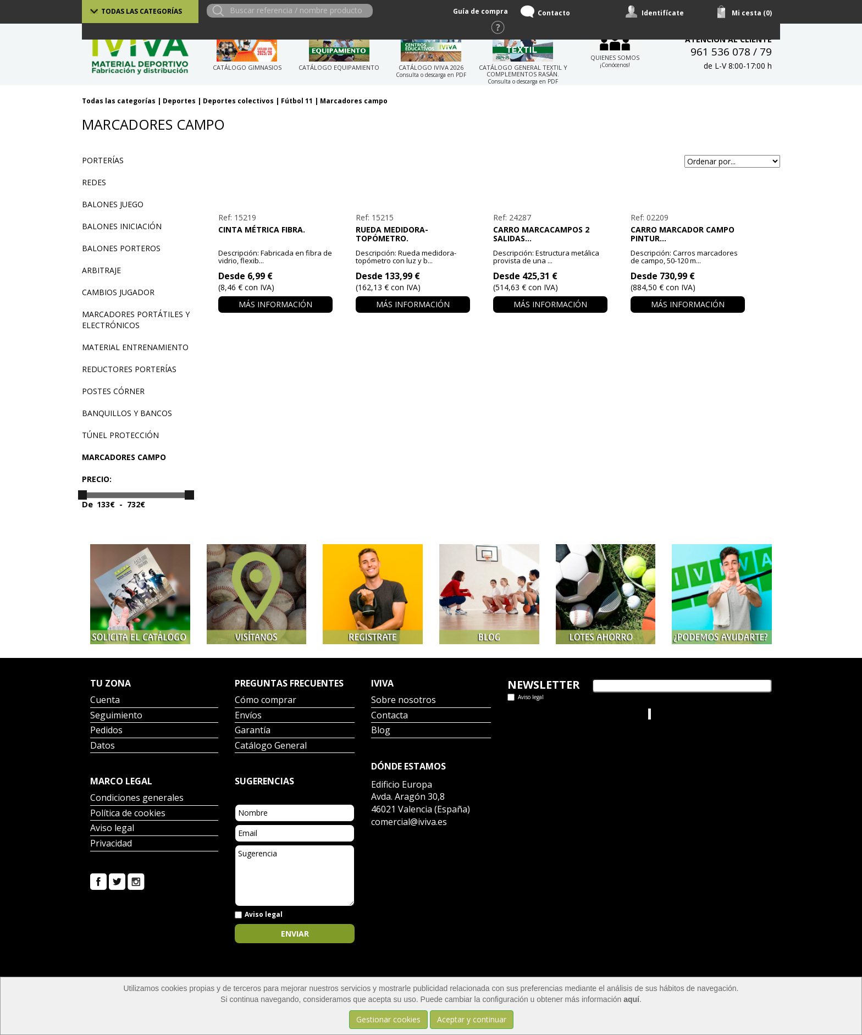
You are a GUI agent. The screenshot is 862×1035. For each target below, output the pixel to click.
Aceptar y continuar (471, 1019)
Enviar (295, 933)
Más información (275, 304)
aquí (631, 999)
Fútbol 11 (297, 101)
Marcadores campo (354, 101)
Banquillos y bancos (127, 413)
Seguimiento (116, 716)
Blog (380, 731)
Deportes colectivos (238, 101)
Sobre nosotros (403, 700)
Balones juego (112, 204)
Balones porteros (121, 248)
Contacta (389, 716)
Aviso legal (112, 828)
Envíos (248, 716)
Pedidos (106, 731)
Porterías (103, 160)
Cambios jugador (118, 292)
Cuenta (105, 700)
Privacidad (111, 844)
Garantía (252, 731)
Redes (94, 182)
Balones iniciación (122, 226)
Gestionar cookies (388, 1019)
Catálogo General (271, 746)
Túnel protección (120, 435)
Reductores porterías (129, 369)
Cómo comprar (265, 700)
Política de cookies (127, 814)
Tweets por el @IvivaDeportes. (562, 714)
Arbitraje (101, 270)
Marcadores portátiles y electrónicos (136, 319)
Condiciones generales (137, 798)
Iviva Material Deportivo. (694, 714)
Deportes (179, 101)
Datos (102, 746)
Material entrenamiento (135, 347)
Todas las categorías (141, 11)
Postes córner (113, 391)
